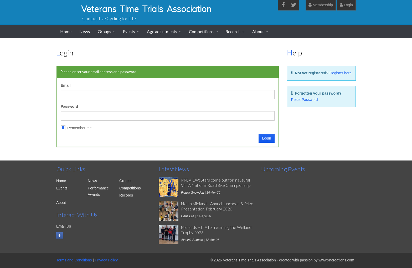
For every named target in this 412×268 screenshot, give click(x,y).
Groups (104, 31)
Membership (320, 5)
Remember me (79, 128)
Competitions (201, 31)
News (84, 31)
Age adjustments (162, 31)
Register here (340, 73)
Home (65, 31)
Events (129, 31)
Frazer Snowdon (192, 192)
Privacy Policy (106, 260)
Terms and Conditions (74, 260)
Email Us (63, 226)
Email (65, 85)
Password (69, 106)
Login (346, 5)
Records (232, 31)
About (258, 31)
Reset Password (304, 99)
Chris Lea (187, 216)
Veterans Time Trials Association (146, 9)
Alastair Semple (192, 240)
